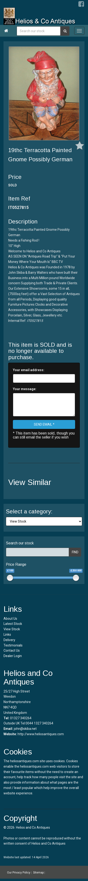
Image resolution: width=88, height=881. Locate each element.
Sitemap (38, 872)
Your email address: (28, 370)
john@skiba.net (25, 729)
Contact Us (12, 650)
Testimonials (13, 645)
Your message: (24, 389)
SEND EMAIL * (44, 424)
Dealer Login (13, 656)
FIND (75, 552)
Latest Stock (13, 624)
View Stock (12, 629)
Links (7, 634)
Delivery (9, 640)
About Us (10, 618)
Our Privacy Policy (18, 872)
